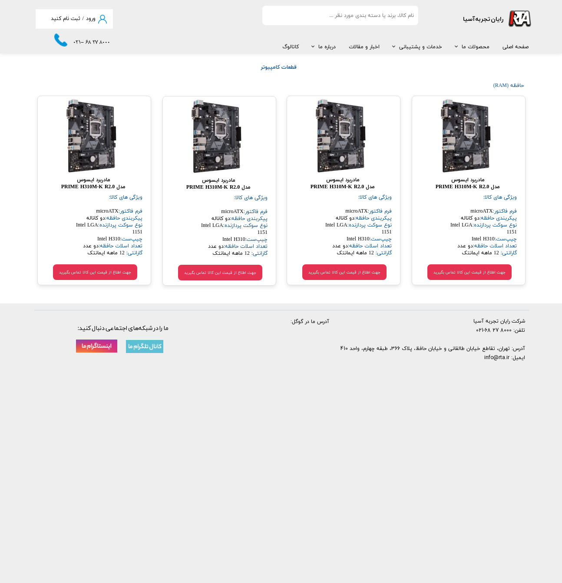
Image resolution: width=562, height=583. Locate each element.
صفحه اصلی (515, 46)
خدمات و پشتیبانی (420, 46)
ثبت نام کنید (65, 18)
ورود (91, 18)
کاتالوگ (290, 46)
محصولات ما (475, 46)
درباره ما (327, 46)
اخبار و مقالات (364, 46)
